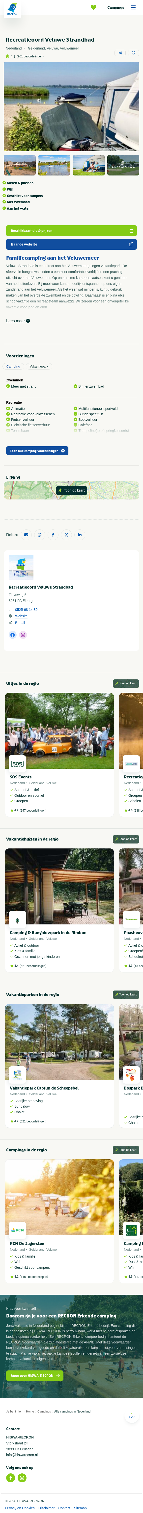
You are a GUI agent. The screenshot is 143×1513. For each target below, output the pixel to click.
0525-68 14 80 (26, 610)
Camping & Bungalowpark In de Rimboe (48, 932)
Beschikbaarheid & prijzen (72, 231)
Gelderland (37, 783)
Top (132, 1415)
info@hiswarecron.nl (22, 1455)
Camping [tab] (13, 366)
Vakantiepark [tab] (39, 366)
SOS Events (20, 777)
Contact (64, 1508)
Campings (123, 7)
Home (30, 1411)
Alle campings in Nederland (72, 1411)
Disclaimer (46, 1508)
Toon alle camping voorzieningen (37, 451)
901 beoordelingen (30, 56)
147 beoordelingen (33, 810)
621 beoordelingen (33, 1121)
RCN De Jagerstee (27, 1243)
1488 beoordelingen (34, 1277)
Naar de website (72, 244)
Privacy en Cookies (20, 1508)
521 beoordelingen (33, 966)
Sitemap (80, 1508)
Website (21, 616)
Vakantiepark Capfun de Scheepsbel (44, 1088)
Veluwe (51, 783)
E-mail (20, 623)
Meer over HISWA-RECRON (35, 1376)
